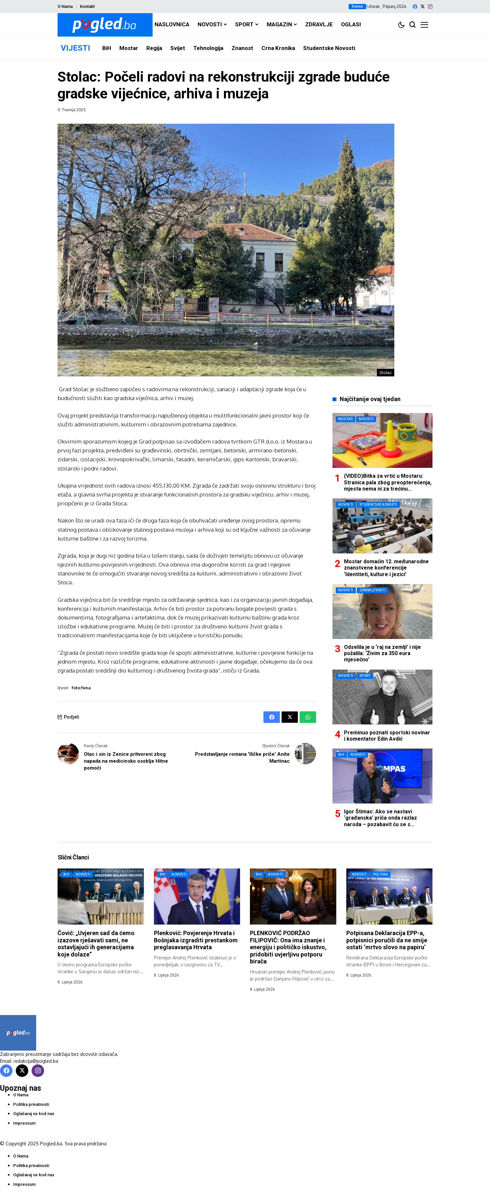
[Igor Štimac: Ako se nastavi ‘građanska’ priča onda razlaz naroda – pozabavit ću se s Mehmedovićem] (382, 776)
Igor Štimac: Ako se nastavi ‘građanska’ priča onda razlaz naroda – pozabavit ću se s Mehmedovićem (380, 821)
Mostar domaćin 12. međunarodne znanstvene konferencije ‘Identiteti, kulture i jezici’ (386, 567)
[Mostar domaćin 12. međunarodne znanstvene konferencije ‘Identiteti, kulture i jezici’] (382, 525)
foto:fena (81, 687)
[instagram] (430, 6)
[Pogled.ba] (105, 25)
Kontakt (87, 6)
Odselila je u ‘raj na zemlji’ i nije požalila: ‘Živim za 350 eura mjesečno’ (382, 653)
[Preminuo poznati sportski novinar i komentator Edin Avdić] (382, 697)
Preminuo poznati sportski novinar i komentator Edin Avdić (387, 735)
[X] (423, 6)
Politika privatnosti (31, 1104)
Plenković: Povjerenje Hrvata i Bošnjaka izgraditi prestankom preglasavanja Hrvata (196, 940)
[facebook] (415, 6)
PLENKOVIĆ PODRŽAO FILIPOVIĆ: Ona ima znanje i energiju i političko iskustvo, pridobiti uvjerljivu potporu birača (288, 947)
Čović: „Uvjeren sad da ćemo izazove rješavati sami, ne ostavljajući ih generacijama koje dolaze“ (96, 944)
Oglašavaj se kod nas (33, 1113)
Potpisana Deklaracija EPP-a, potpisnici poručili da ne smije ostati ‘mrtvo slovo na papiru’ (386, 940)
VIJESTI (75, 48)
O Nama (65, 6)
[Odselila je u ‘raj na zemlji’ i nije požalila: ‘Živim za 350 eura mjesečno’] (382, 611)
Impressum (24, 1123)
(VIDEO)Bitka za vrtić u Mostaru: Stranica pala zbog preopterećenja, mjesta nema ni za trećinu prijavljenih (387, 485)
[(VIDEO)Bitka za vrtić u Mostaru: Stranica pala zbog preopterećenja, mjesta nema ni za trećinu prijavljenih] (382, 440)
